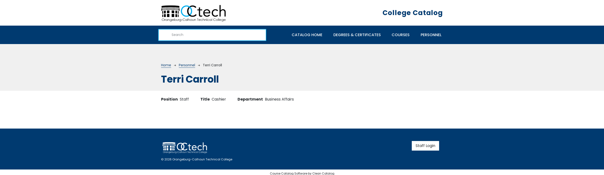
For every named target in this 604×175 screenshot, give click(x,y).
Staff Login (425, 145)
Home (166, 65)
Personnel (431, 35)
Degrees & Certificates (357, 35)
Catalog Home (307, 35)
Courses (401, 35)
